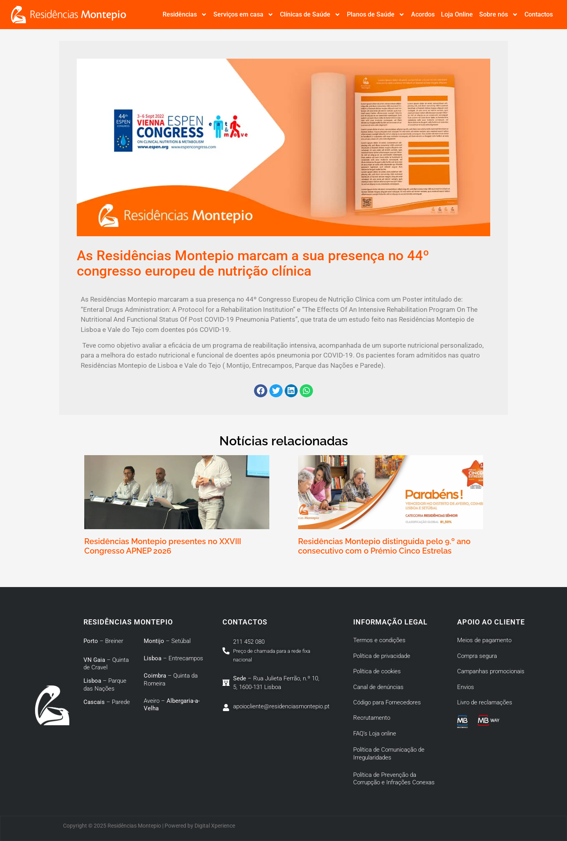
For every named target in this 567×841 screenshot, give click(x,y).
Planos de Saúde (376, 14)
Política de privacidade (381, 655)
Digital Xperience (215, 825)
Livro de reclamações (484, 702)
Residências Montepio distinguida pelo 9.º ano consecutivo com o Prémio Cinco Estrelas (384, 546)
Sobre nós (498, 14)
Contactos (538, 14)
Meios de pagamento (484, 640)
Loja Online (457, 14)
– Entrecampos (173, 658)
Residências (185, 14)
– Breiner (103, 641)
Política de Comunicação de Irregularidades (388, 753)
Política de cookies (377, 671)
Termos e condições (379, 640)
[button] (260, 391)
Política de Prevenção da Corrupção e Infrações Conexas (394, 778)
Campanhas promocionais (490, 671)
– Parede (106, 702)
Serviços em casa (243, 14)
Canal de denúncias (378, 687)
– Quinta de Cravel (106, 663)
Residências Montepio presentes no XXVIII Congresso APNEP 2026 (162, 546)
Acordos (423, 14)
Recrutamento (371, 717)
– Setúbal (167, 641)
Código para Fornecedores (387, 702)
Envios (465, 687)
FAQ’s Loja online (374, 733)
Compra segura (477, 655)
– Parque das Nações (104, 684)
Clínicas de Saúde (310, 14)
